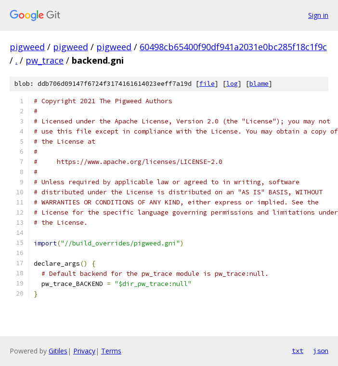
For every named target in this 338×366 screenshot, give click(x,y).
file (207, 84)
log (232, 84)
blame (259, 84)
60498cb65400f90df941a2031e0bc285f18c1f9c (233, 47)
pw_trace (45, 60)
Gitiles (58, 350)
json (320, 350)
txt (297, 350)
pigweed (27, 47)
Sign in (318, 15)
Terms (111, 350)
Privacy (84, 350)
